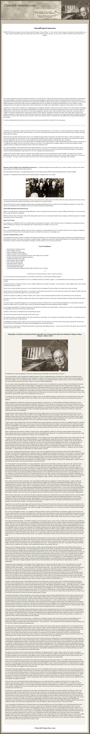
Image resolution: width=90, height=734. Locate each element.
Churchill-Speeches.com (20, 5)
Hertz (50, 141)
